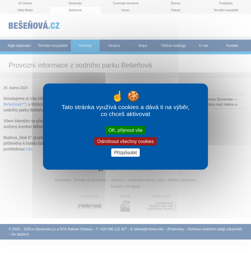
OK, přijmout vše (125, 130)
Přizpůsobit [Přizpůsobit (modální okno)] (125, 152)
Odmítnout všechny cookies (125, 141)
